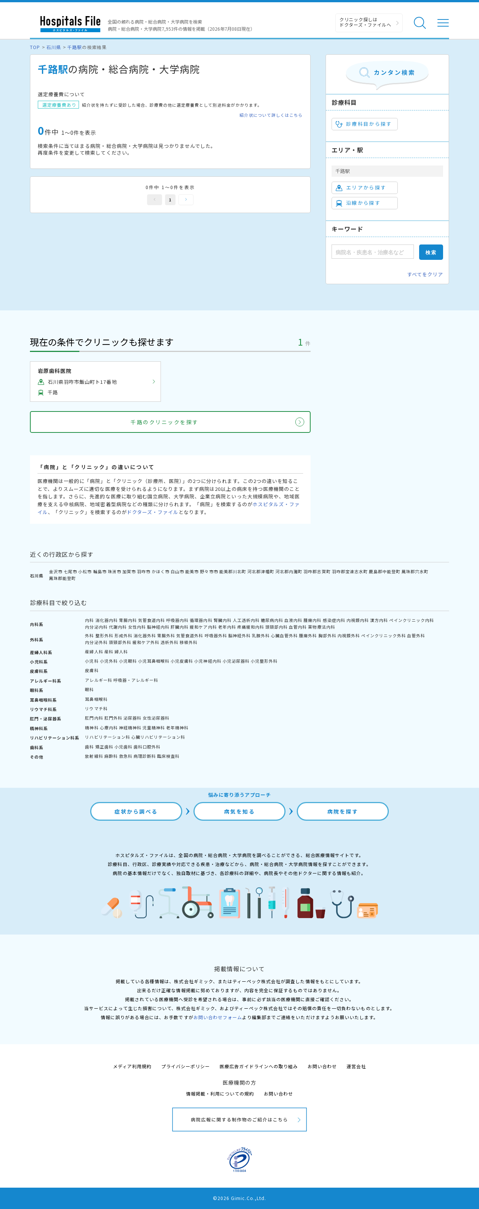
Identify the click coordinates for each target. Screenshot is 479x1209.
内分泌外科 (96, 642)
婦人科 (121, 651)
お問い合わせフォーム (217, 1017)
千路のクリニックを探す (165, 422)
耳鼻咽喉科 (96, 699)
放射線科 (94, 756)
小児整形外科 (264, 661)
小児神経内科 (207, 661)
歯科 (89, 747)
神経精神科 (130, 727)
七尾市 (70, 571)
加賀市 (129, 571)
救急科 (125, 756)
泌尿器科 (132, 718)
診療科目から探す (364, 124)
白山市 (177, 571)
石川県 (53, 47)
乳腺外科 (261, 635)
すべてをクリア (425, 274)
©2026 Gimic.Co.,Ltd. (239, 1198)
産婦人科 (94, 651)
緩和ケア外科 (145, 642)
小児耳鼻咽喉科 (154, 661)
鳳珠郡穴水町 (415, 571)
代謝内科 (118, 627)
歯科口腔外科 (147, 747)
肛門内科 (94, 718)
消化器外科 (145, 635)
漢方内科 (379, 620)
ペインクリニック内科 (411, 620)
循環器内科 (201, 620)
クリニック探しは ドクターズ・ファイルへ (365, 22)
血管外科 (416, 635)
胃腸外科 (166, 635)
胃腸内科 (128, 620)
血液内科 (293, 620)
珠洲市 (114, 571)
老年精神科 (177, 727)
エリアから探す (361, 187)
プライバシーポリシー (185, 1066)
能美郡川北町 (232, 571)
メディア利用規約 (132, 1066)
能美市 (192, 571)
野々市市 (209, 571)
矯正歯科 (104, 747)
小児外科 (109, 661)
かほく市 (161, 571)
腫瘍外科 (308, 635)
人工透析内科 (246, 620)
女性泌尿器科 (156, 718)
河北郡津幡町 (260, 571)
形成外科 (123, 635)
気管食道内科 (151, 620)
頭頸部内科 (276, 627)
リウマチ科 (96, 708)
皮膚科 (91, 670)
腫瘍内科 (312, 620)
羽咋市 (143, 571)
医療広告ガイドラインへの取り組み (259, 1066)
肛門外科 (113, 718)
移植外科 (189, 642)
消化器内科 (106, 620)
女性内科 (137, 627)
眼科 (89, 689)
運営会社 (356, 1066)
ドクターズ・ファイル (153, 512)
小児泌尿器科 (236, 661)
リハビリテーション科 (107, 737)
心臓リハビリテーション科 (158, 737)
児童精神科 (154, 727)
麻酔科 (111, 756)
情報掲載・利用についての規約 (220, 1093)
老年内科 (227, 627)
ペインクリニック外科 (383, 635)
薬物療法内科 (321, 627)
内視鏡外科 (349, 635)
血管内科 (298, 627)
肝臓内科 (180, 627)
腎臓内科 (223, 620)
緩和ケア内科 (203, 627)
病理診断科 (145, 756)
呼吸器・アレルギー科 (135, 680)
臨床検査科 (168, 756)
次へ (186, 199)
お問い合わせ (322, 1066)
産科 (108, 651)
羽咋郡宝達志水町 (350, 571)
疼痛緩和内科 (250, 627)
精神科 (91, 727)
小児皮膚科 (182, 661)
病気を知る (239, 811)
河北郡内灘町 (288, 571)
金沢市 (55, 571)
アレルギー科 (98, 680)
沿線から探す (358, 203)
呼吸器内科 (177, 620)
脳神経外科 (239, 635)
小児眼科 (128, 661)
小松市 (85, 571)
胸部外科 (327, 635)
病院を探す (343, 811)
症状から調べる (136, 811)
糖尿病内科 (272, 620)
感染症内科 (334, 620)
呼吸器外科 (216, 635)
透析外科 (170, 642)
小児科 (91, 661)
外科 (89, 635)
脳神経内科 (158, 627)
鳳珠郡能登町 (62, 578)
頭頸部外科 (120, 642)
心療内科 (109, 727)
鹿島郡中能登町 (384, 571)
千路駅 (74, 47)
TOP (35, 47)
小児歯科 (123, 747)
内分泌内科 (96, 627)
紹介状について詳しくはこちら (271, 115)
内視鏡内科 (358, 620)
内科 (89, 620)
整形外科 (104, 635)
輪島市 (100, 571)
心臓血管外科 (284, 635)
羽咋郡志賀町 (316, 571)
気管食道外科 (189, 635)
